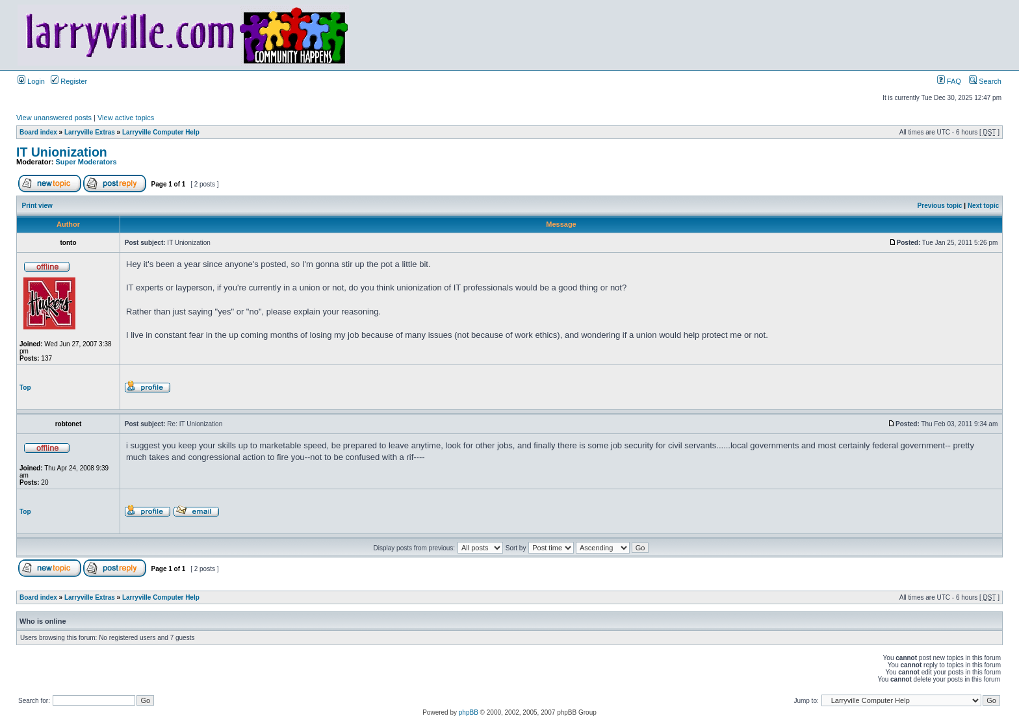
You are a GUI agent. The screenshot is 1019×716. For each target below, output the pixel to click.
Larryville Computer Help (161, 132)
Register (69, 81)
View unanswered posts (54, 117)
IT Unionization (61, 152)
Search (985, 81)
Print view (37, 205)
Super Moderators (86, 162)
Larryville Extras (89, 132)
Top (25, 387)
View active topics (125, 117)
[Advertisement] (328, 386)
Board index (38, 132)
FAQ (949, 81)
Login (31, 81)
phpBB (468, 712)
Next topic (983, 205)
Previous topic (940, 205)
